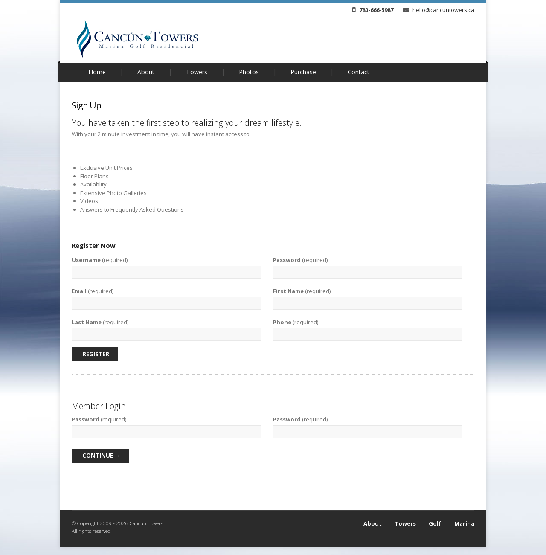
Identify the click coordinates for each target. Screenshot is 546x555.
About (145, 72)
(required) (100, 260)
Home (97, 72)
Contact (358, 72)
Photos (249, 72)
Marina (464, 523)
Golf (435, 523)
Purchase (303, 72)
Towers (196, 72)
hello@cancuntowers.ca (438, 10)
